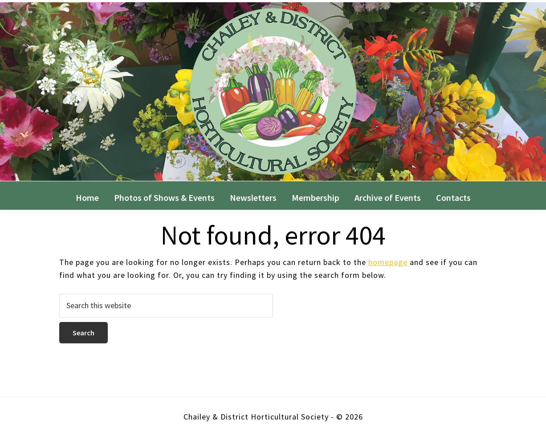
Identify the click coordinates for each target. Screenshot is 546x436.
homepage (387, 262)
